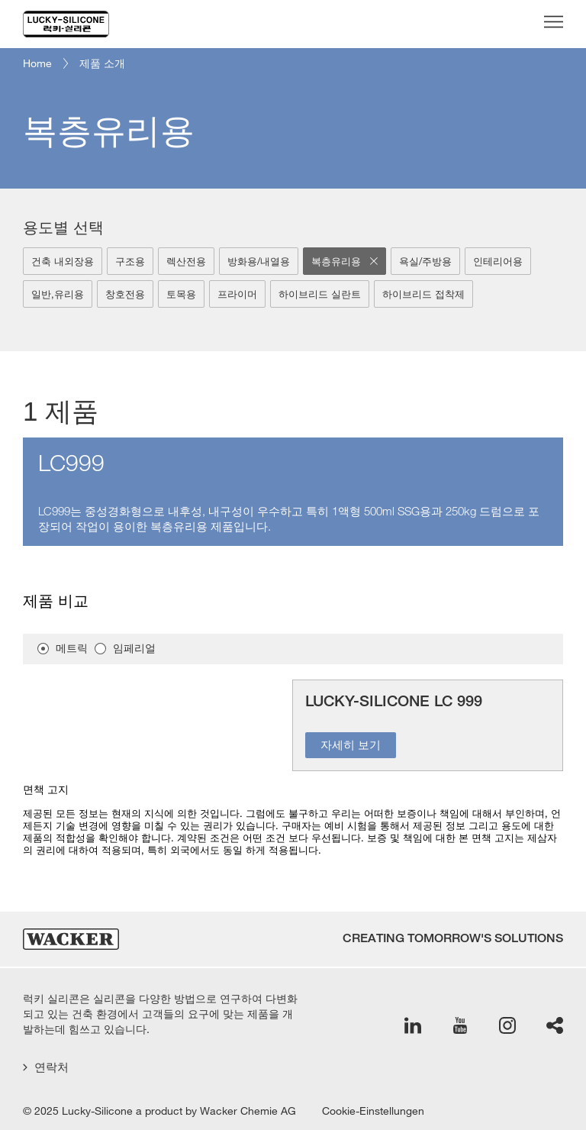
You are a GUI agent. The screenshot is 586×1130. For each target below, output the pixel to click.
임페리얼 (134, 648)
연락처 (46, 1067)
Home (37, 63)
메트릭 (72, 648)
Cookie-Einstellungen (373, 1111)
